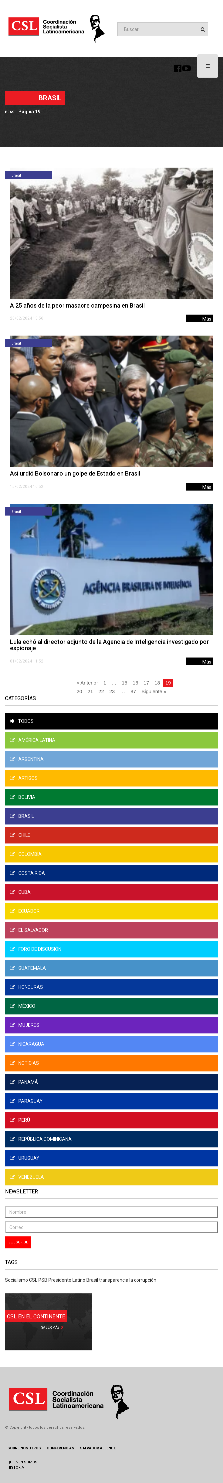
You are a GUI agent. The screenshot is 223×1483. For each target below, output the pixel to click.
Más (206, 319)
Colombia (26, 854)
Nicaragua (27, 1044)
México (22, 1006)
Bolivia (22, 797)
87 (133, 691)
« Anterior (87, 683)
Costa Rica (27, 873)
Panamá (24, 1082)
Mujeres (24, 1025)
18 (157, 683)
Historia (15, 1467)
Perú (20, 1120)
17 (146, 683)
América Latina (32, 740)
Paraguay (26, 1101)
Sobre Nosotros (24, 1448)
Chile (20, 835)
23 (112, 691)
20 (79, 691)
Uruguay (24, 1158)
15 (124, 683)
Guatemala (28, 968)
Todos (22, 721)
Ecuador (25, 911)
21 (90, 691)
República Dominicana (41, 1139)
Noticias (24, 1063)
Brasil (11, 112)
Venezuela (27, 1177)
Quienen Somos (22, 1462)
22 (101, 691)
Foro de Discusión (35, 949)
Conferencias (60, 1448)
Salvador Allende (98, 1448)
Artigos (24, 778)
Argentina (27, 759)
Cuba (20, 892)
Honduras (26, 987)
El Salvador (29, 930)
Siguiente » (153, 691)
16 (135, 683)
